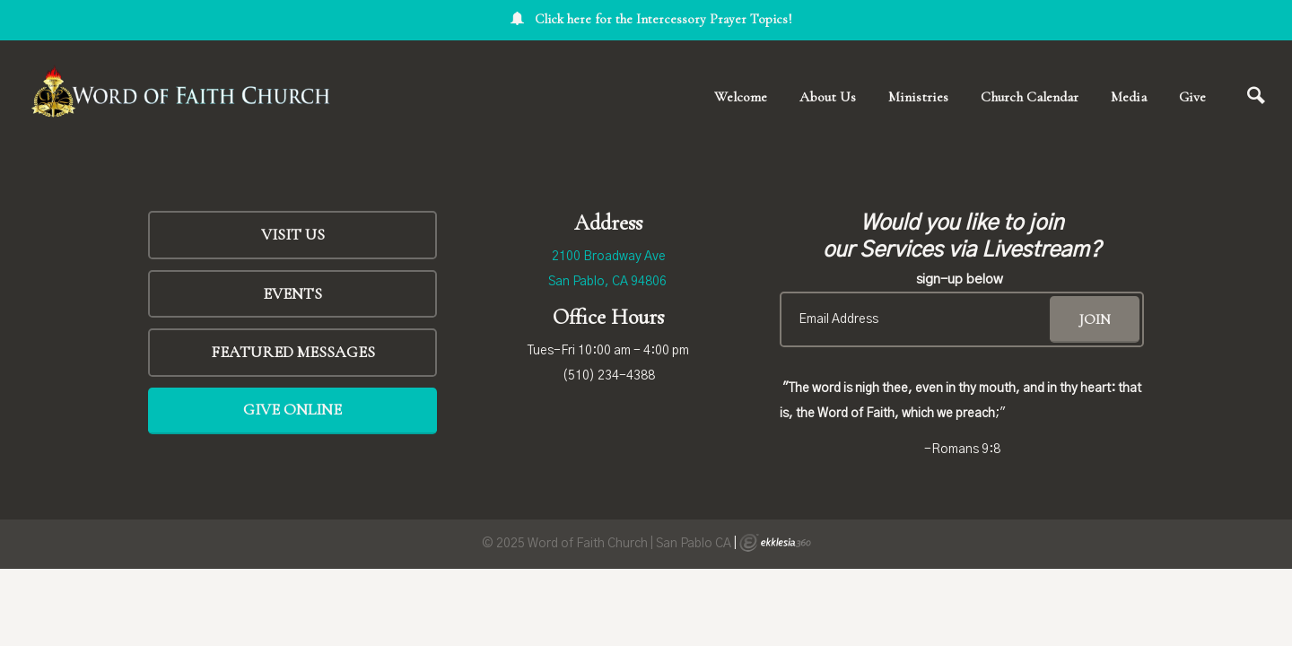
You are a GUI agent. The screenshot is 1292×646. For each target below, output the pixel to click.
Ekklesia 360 (775, 543)
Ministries (918, 97)
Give (1192, 97)
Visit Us (293, 234)
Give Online (292, 409)
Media (1129, 97)
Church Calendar (1029, 97)
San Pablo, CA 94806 (607, 281)
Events (292, 293)
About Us (827, 97)
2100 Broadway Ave (609, 256)
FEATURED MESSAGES (293, 352)
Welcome (740, 97)
